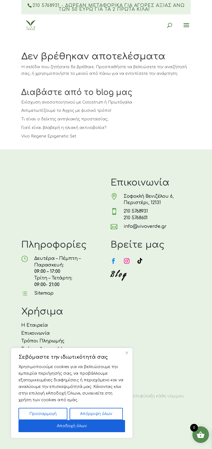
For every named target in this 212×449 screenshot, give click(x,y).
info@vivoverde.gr (145, 226)
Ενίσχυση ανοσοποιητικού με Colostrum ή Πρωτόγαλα (76, 102)
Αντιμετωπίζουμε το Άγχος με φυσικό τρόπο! (66, 111)
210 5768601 (136, 217)
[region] (71, 393)
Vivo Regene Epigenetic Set (48, 136)
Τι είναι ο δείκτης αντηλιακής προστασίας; (64, 119)
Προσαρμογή (43, 414)
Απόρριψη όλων (96, 414)
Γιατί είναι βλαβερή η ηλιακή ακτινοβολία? (64, 128)
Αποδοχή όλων (72, 426)
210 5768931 (136, 211)
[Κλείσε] (126, 352)
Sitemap (44, 293)
